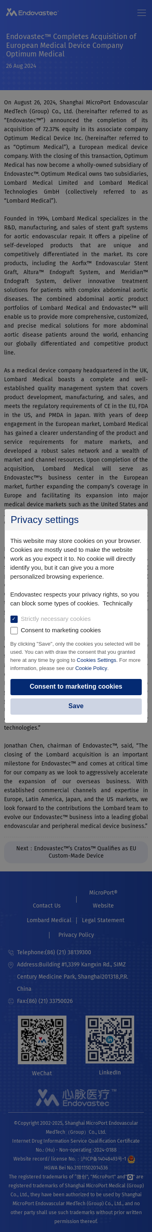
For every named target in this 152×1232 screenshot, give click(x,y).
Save (76, 705)
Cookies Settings (96, 660)
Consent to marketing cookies (76, 686)
